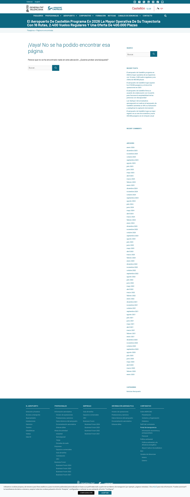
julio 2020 (130, 355)
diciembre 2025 (132, 150)
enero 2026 (130, 147)
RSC (141, 451)
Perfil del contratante (147, 424)
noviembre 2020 (132, 343)
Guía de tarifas (61, 453)
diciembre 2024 (132, 188)
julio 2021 (130, 318)
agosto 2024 (131, 201)
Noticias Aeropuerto (134, 391)
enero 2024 (130, 223)
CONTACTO (147, 16)
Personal (145, 436)
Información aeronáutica (63, 412)
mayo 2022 (130, 286)
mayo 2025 (130, 173)
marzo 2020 (131, 368)
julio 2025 (130, 166)
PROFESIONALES (53, 16)
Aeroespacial (60, 437)
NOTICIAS (112, 16)
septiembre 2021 (132, 311)
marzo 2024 (131, 217)
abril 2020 (130, 365)
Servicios (29, 424)
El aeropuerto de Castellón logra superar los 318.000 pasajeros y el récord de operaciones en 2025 (141, 85)
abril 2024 (130, 214)
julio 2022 (130, 280)
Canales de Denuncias (129, 16)
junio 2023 (130, 245)
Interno (144, 457)
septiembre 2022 (132, 273)
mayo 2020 (130, 362)
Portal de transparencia (148, 427)
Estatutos (145, 421)
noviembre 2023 (132, 229)
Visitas (28, 434)
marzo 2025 (131, 179)
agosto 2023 (131, 239)
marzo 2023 (131, 255)
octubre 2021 (131, 308)
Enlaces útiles (61, 427)
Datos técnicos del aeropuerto (66, 421)
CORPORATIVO (86, 16)
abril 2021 (130, 327)
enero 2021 (130, 337)
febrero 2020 (131, 371)
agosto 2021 (131, 314)
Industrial (59, 434)
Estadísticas (30, 431)
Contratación (60, 456)
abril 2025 (130, 176)
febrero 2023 (131, 258)
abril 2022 (130, 289)
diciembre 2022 (132, 264)
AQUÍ (155, 487)
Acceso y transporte (33, 415)
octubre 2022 (131, 270)
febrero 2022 (131, 296)
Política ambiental (146, 439)
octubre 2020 (131, 346)
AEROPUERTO (70, 16)
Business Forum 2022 (63, 472)
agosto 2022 (131, 277)
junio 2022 (130, 283)
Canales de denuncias (148, 454)
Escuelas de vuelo (62, 443)
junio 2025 (130, 169)
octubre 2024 (131, 195)
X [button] (185, 487)
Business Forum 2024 (63, 465)
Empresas (58, 446)
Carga (58, 440)
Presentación (146, 415)
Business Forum (60, 462)
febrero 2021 (131, 333)
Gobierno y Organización (150, 418)
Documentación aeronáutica (66, 424)
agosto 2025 (131, 163)
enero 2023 (130, 261)
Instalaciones (30, 421)
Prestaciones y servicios (64, 418)
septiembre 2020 (132, 349)
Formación (101, 16)
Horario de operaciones (64, 415)
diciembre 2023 (132, 226)
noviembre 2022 (132, 267)
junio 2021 (130, 321)
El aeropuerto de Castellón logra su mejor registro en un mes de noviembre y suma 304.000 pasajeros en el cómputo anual (141, 113)
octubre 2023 (131, 232)
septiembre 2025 (132, 160)
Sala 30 (28, 437)
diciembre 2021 (132, 302)
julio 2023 (130, 242)
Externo (144, 460)
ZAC (57, 459)
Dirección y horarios (33, 412)
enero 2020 (130, 374)
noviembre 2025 (132, 154)
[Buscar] (55, 68)
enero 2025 (130, 185)
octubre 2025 (131, 157)
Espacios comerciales (64, 449)
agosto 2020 (131, 352)
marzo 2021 (131, 330)
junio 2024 (130, 207)
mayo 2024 (130, 210)
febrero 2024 (131, 220)
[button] (165, 16)
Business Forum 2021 (63, 475)
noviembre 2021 (132, 305)
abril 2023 (130, 251)
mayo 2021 (130, 324)
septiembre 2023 (132, 236)
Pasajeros (31, 30)
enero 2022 (130, 299)
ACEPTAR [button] (104, 493)
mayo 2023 (130, 248)
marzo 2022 (131, 292)
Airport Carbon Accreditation (152, 448)
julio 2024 (130, 204)
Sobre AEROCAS (146, 412)
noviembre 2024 (132, 191)
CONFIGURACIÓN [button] (86, 493)
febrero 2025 (131, 182)
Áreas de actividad (61, 431)
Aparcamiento (31, 418)
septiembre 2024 (132, 198)
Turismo (29, 427)
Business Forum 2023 (63, 468)
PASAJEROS (38, 16)
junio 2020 (130, 359)
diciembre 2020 (132, 340)
